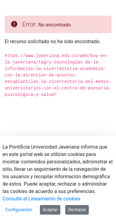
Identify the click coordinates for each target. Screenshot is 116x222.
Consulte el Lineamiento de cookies (41, 199)
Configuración (18, 209)
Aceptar (50, 209)
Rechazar (77, 209)
